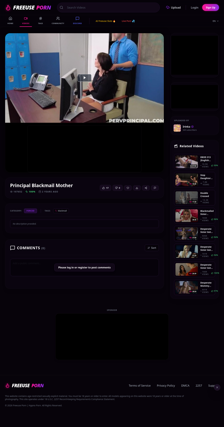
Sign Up (210, 7)
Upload (173, 7)
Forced (31, 210)
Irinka (188, 126)
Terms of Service (140, 385)
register (83, 267)
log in (70, 267)
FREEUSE (28, 7)
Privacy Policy (166, 385)
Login (194, 7)
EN (216, 20)
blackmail (61, 210)
